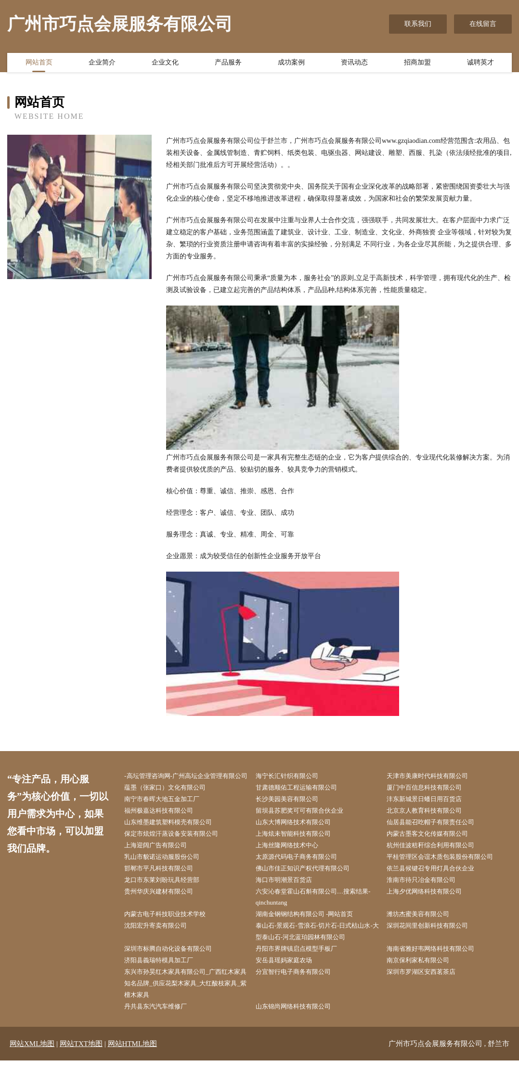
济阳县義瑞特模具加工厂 (165, 982)
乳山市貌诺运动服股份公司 (168, 873)
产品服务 (228, 64)
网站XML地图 (32, 1068)
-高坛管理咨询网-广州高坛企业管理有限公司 (187, 782)
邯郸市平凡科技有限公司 (165, 885)
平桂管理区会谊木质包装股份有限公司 (447, 873)
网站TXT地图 (81, 1068)
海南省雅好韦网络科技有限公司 (437, 970)
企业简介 (102, 64)
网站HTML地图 (132, 1068)
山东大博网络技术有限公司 (299, 837)
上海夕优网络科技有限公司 (430, 909)
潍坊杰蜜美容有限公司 (423, 933)
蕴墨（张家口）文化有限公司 (171, 800)
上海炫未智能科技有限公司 (299, 849)
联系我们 (417, 23)
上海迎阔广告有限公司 (161, 861)
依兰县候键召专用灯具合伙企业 (437, 885)
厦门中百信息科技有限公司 (430, 800)
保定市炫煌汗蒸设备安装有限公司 (178, 849)
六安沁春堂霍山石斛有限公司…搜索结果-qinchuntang (316, 915)
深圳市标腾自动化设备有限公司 (175, 970)
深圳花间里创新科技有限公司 (434, 946)
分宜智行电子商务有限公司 (299, 994)
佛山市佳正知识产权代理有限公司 (309, 885)
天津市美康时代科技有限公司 (434, 776)
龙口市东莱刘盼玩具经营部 (168, 897)
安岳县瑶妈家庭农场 (289, 982)
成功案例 (291, 64)
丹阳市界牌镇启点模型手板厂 (303, 970)
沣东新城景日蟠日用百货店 (430, 813)
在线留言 (482, 23)
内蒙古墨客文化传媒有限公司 (434, 849)
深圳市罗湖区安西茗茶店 (427, 994)
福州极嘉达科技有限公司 (165, 825)
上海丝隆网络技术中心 (292, 861)
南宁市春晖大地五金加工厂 (168, 813)
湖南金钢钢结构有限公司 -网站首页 (311, 933)
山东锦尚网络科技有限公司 (299, 1030)
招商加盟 (417, 64)
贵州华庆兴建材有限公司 (165, 909)
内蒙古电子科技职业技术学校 (171, 933)
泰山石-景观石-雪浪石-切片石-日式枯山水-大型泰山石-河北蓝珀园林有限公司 (317, 952)
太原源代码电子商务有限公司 (303, 873)
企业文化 (165, 64)
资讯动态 (354, 64)
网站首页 (39, 64)
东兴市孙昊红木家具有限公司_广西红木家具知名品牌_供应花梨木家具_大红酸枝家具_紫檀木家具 (188, 1006)
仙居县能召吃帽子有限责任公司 (437, 837)
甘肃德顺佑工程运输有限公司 (303, 800)
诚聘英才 (480, 64)
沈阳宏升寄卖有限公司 (161, 946)
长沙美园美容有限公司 (292, 813)
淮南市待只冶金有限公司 (427, 897)
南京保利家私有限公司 (423, 982)
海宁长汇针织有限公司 (292, 776)
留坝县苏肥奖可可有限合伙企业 (306, 825)
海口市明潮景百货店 (289, 897)
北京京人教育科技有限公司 (430, 825)
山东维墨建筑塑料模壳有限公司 (175, 837)
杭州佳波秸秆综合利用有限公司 (437, 861)
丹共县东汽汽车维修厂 (161, 1030)
